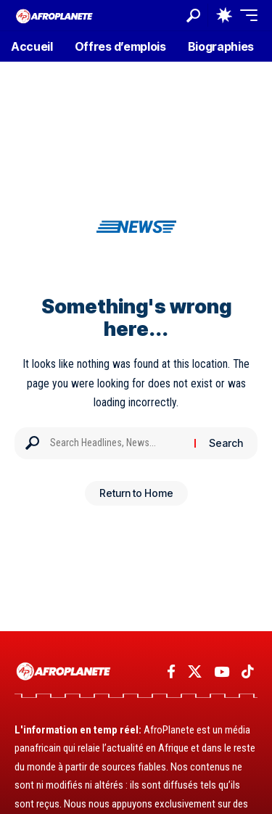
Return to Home (136, 493)
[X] (194, 671)
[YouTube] (221, 671)
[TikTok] (247, 671)
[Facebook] (171, 671)
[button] (193, 15)
